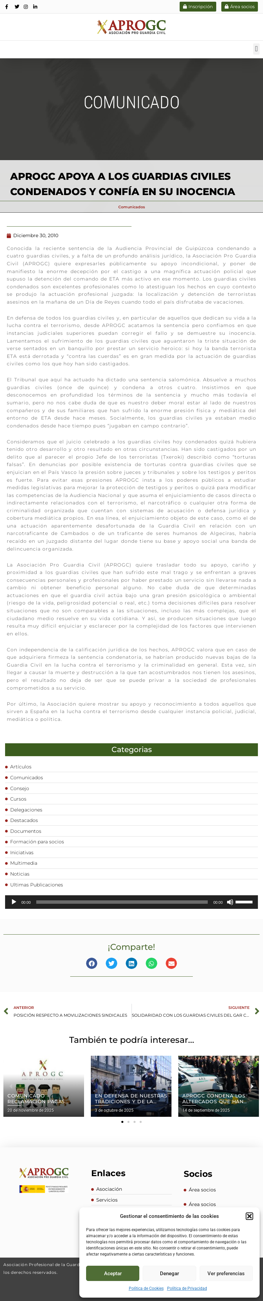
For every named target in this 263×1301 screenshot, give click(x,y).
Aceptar (113, 1273)
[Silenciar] (230, 901)
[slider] (122, 901)
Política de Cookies (146, 1288)
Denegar (169, 1273)
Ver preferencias (226, 1273)
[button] (249, 1216)
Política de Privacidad (187, 1288)
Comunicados (132, 207)
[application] (131, 901)
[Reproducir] (14, 901)
